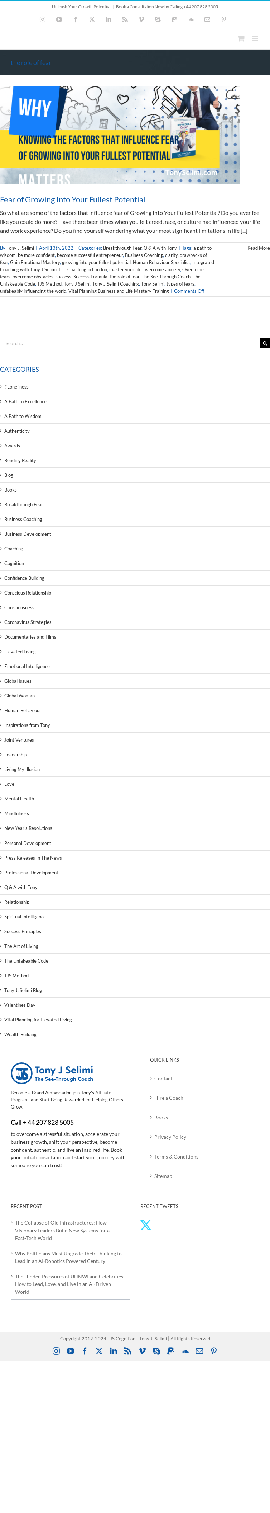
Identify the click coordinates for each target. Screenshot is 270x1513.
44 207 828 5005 (51, 1122)
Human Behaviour (22, 710)
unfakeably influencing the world (33, 291)
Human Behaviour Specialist (161, 262)
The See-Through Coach (166, 276)
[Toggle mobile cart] (241, 38)
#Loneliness (16, 387)
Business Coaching (144, 255)
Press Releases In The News (33, 858)
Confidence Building (24, 578)
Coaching (13, 548)
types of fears (180, 284)
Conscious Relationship (27, 593)
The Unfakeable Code (26, 961)
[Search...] (130, 343)
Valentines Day (19, 1005)
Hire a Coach (168, 1098)
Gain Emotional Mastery (35, 262)
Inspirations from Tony (27, 725)
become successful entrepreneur (90, 255)
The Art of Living (21, 946)
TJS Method (49, 284)
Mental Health (19, 799)
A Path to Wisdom (23, 416)
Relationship (16, 902)
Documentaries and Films (30, 637)
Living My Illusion (22, 769)
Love (9, 784)
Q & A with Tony (160, 248)
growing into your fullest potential (96, 262)
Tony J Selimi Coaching (115, 284)
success (63, 276)
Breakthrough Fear (122, 248)
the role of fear (124, 276)
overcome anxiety (162, 269)
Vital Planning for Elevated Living (38, 1020)
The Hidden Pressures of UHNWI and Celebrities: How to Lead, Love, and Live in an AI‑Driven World (70, 1284)
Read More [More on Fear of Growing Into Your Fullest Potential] (258, 248)
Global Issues (18, 681)
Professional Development (31, 872)
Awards (12, 445)
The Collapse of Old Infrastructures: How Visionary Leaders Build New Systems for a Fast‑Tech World (62, 1230)
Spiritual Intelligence (25, 917)
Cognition (14, 563)
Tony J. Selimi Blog (23, 990)
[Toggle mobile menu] (255, 38)
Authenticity (17, 431)
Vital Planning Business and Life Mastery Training (118, 291)
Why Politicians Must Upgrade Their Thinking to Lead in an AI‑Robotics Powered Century (68, 1257)
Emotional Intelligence (27, 666)
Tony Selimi (152, 284)
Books (10, 490)
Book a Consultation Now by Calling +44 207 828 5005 (167, 6)
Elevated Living (20, 651)
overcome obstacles (33, 276)
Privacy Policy (170, 1137)
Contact (163, 1078)
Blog (8, 475)
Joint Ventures (19, 740)
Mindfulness (16, 813)
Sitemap (163, 1176)
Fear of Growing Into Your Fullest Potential (72, 199)
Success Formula (90, 276)
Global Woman (19, 696)
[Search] (265, 343)
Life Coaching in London (83, 269)
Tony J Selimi (77, 284)
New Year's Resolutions (28, 828)
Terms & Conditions (176, 1156)
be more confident (36, 255)
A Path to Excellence (25, 401)
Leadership (15, 754)
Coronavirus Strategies (28, 622)
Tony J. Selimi (20, 248)
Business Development (27, 534)
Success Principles (22, 931)
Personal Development (27, 843)
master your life (125, 269)
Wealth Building (20, 1034)
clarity (171, 255)
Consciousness (19, 607)
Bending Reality (20, 460)
